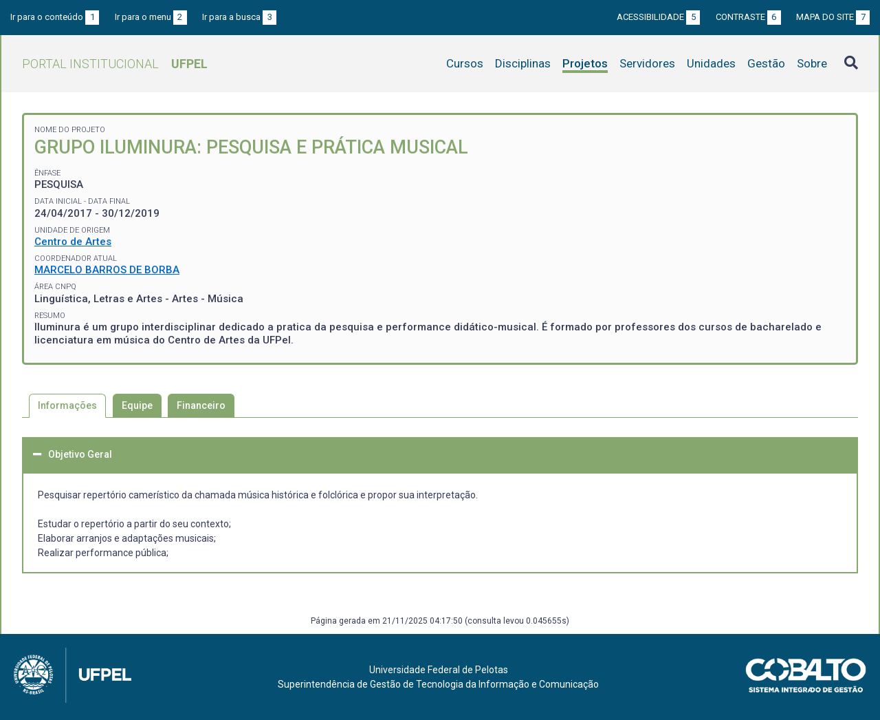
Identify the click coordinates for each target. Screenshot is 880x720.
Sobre (812, 63)
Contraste (748, 17)
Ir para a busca (239, 17)
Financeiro (201, 405)
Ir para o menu (151, 17)
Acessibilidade (658, 17)
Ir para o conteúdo (54, 17)
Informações (67, 405)
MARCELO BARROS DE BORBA (106, 270)
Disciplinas (523, 63)
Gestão (766, 63)
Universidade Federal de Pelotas (438, 669)
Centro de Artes (72, 241)
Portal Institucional (115, 63)
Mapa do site (833, 17)
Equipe (137, 405)
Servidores (647, 63)
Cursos (464, 63)
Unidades (711, 63)
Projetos (585, 63)
